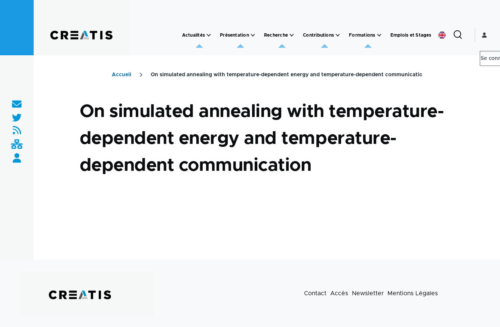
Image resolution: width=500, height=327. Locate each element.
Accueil (121, 74)
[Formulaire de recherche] (458, 35)
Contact (315, 293)
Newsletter (368, 293)
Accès (339, 293)
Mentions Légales (412, 293)
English (442, 35)
